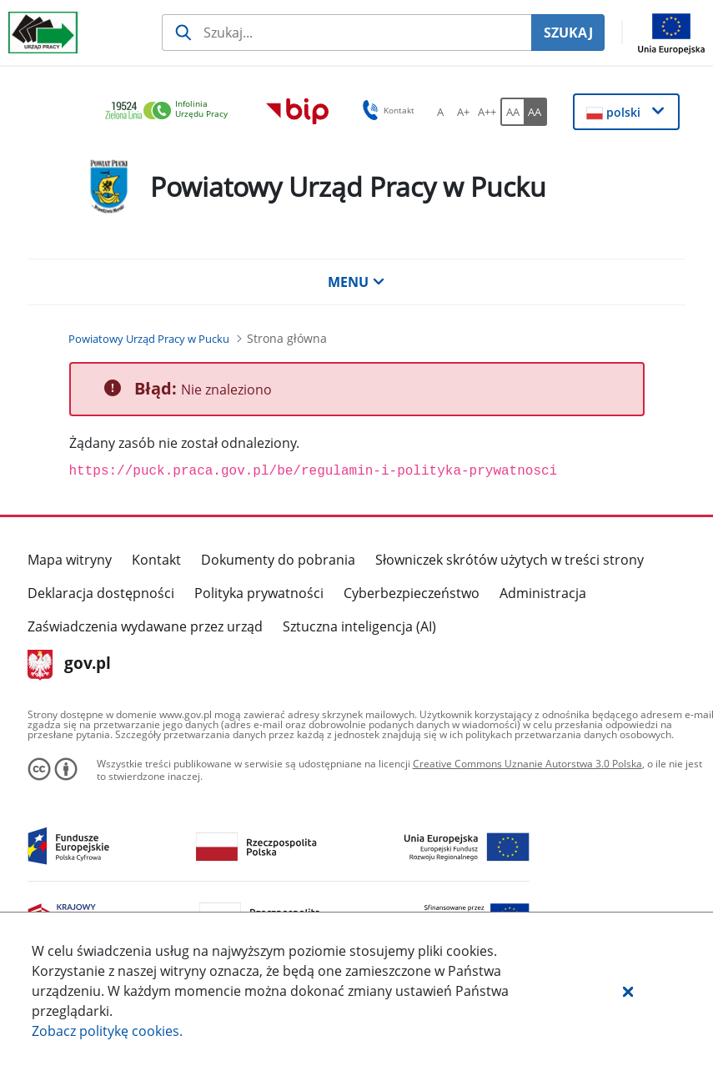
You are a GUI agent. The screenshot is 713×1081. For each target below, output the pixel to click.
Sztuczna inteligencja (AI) (359, 626)
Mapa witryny (70, 560)
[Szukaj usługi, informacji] (346, 32)
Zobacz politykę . (107, 1031)
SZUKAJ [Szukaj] (568, 32)
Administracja (543, 593)
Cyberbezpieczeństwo (412, 593)
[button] (628, 991)
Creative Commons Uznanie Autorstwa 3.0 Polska (527, 764)
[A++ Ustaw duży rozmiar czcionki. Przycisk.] (487, 112)
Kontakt (156, 560)
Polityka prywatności (259, 593)
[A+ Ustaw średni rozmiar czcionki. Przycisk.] (464, 112)
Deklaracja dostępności (101, 593)
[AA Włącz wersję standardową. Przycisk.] (512, 112)
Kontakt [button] (385, 110)
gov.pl (70, 665)
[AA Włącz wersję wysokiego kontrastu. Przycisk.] (535, 112)
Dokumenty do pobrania (278, 560)
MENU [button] (356, 282)
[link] (171, 111)
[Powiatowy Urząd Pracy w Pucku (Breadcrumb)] (148, 339)
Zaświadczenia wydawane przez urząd (145, 626)
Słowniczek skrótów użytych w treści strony (509, 560)
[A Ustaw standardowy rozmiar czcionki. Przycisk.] (440, 112)
